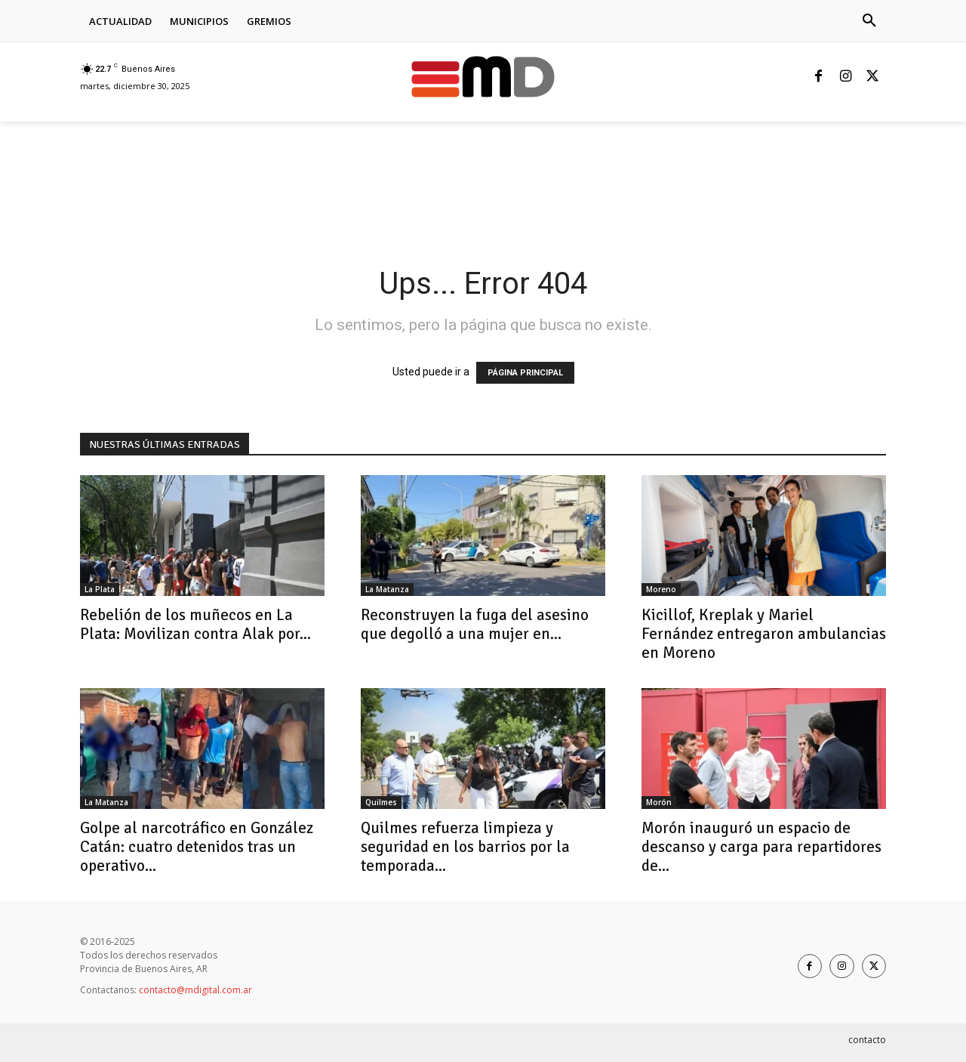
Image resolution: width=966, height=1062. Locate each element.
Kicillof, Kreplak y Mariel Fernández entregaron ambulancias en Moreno (763, 633)
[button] (869, 21)
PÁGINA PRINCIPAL (525, 373)
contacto (867, 1039)
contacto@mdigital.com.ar (195, 989)
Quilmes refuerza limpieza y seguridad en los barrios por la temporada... (465, 846)
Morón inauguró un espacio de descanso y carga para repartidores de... (761, 846)
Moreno (661, 589)
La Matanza (387, 589)
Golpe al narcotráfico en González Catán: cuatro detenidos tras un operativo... (196, 846)
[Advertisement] (354, 174)
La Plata (100, 589)
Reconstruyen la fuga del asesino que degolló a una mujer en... (475, 624)
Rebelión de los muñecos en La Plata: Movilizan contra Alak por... (195, 624)
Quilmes (381, 802)
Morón (659, 802)
